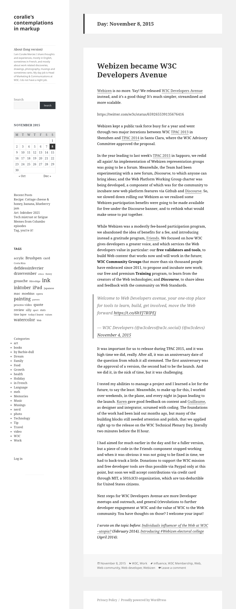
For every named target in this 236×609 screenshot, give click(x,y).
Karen (122, 401)
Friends (152, 238)
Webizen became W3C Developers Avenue (137, 70)
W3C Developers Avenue (182, 90)
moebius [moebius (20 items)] (28, 293)
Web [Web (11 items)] (39, 320)
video (18, 432)
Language (21, 387)
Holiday (19, 378)
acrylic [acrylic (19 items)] (19, 258)
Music (18, 401)
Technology (22, 418)
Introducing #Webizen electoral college (172, 531)
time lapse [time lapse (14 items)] (20, 314)
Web (197, 563)
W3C (17, 436)
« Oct (22, 176)
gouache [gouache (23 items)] (21, 280)
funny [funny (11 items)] (49, 273)
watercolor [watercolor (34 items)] (24, 319)
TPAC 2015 (162, 155)
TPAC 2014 (130, 137)
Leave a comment (174, 568)
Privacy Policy (107, 600)
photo (18, 414)
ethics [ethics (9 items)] (41, 274)
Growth (19, 370)
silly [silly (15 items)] (28, 310)
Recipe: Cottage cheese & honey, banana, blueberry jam (32, 203)
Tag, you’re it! (23, 230)
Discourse (193, 191)
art (16, 343)
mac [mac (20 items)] (17, 293)
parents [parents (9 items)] (36, 299)
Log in (18, 459)
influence (160, 563)
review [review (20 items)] (19, 310)
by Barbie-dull (24, 352)
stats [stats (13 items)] (43, 310)
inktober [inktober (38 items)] (22, 287)
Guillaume (196, 401)
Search (19, 99)
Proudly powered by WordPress (143, 600)
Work (18, 440)
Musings (19, 405)
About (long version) (34, 64)
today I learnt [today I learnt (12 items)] (36, 314)
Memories (21, 396)
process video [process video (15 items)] (23, 305)
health (18, 374)
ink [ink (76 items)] (46, 280)
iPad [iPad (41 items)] (37, 287)
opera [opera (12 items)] (39, 293)
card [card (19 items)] (46, 258)
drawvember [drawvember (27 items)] (25, 273)
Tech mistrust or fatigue (31, 217)
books (18, 347)
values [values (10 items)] (48, 314)
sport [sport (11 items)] (35, 310)
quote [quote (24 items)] (38, 304)
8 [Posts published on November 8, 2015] (52, 146)
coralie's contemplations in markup (33, 22)
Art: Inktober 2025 (27, 213)
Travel (18, 427)
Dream (19, 356)
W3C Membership (180, 563)
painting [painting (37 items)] (22, 299)
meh (17, 392)
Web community (108, 568)
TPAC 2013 (180, 132)
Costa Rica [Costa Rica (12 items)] (19, 263)
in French (20, 383)
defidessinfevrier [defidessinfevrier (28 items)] (29, 268)
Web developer (131, 568)
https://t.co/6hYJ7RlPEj (135, 312)
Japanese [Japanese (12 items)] (49, 288)
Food (17, 365)
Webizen (104, 90)
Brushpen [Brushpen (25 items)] (33, 257)
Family (18, 361)
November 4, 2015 (114, 335)
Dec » (47, 176)
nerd (17, 409)
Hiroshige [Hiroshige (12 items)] (34, 281)
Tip (16, 423)
